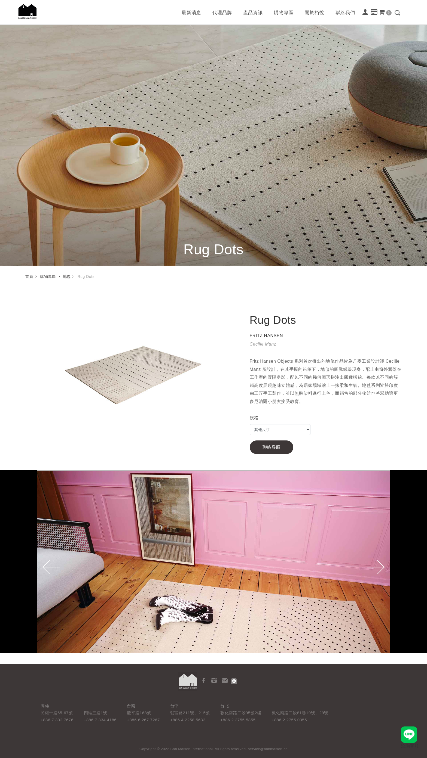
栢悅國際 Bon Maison (27, 11)
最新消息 (191, 12)
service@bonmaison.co (268, 749)
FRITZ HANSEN (266, 335)
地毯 (67, 276)
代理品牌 (222, 12)
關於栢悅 (314, 12)
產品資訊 (253, 12)
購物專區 (284, 12)
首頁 (29, 276)
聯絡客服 (271, 447)
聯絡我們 (345, 12)
